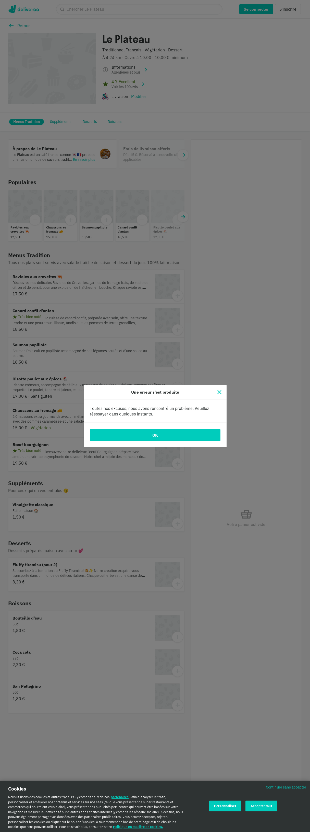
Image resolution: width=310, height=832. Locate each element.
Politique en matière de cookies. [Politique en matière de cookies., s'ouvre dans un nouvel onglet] (138, 829)
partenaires (120, 799)
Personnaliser (225, 808)
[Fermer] (219, 392)
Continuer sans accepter (286, 789)
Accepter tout (261, 808)
